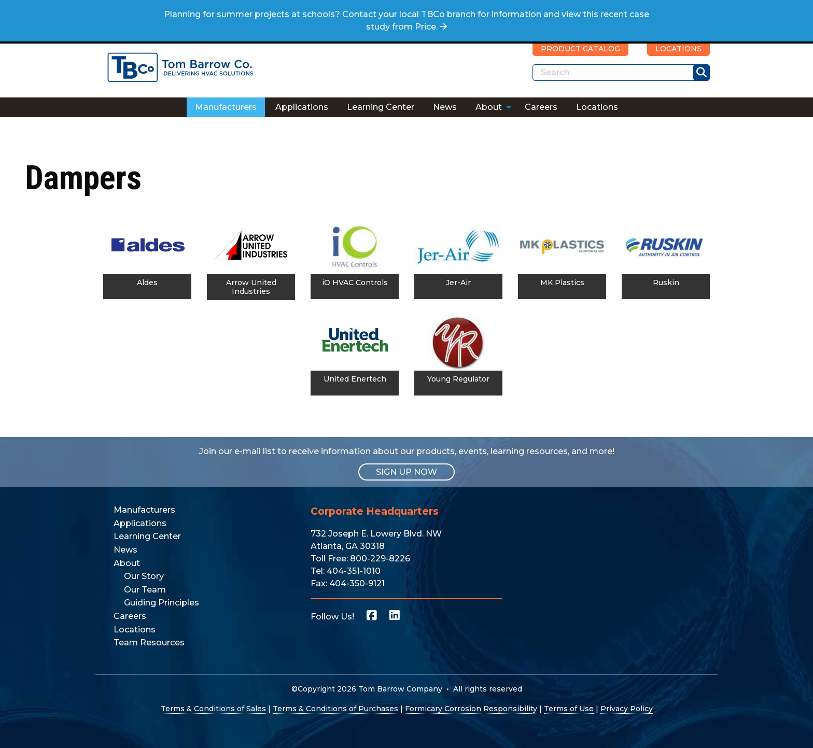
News (445, 107)
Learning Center (380, 107)
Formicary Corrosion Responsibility (471, 708)
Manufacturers (226, 107)
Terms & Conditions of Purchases (335, 708)
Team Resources (149, 642)
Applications (301, 107)
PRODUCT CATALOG (580, 48)
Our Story (144, 576)
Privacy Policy (626, 708)
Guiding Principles (161, 603)
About (488, 107)
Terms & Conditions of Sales (213, 708)
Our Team (145, 590)
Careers (541, 107)
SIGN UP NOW (406, 472)
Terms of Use (569, 708)
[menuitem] (226, 107)
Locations (597, 107)
